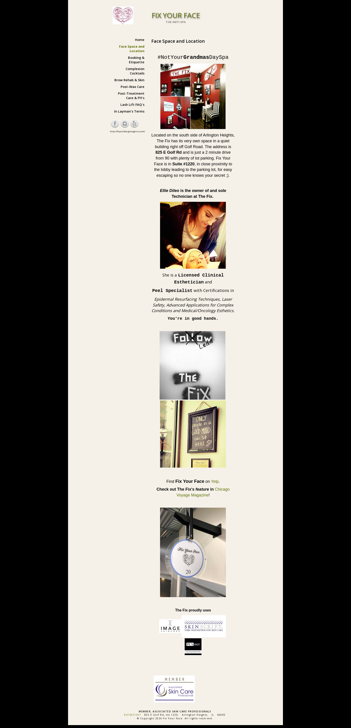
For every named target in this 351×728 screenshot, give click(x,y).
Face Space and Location (131, 48)
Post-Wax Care (132, 86)
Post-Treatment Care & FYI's (131, 95)
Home (139, 39)
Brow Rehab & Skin (129, 80)
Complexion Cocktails (135, 70)
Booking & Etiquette (136, 59)
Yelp (214, 481)
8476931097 (132, 714)
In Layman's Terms (129, 111)
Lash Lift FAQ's (132, 104)
